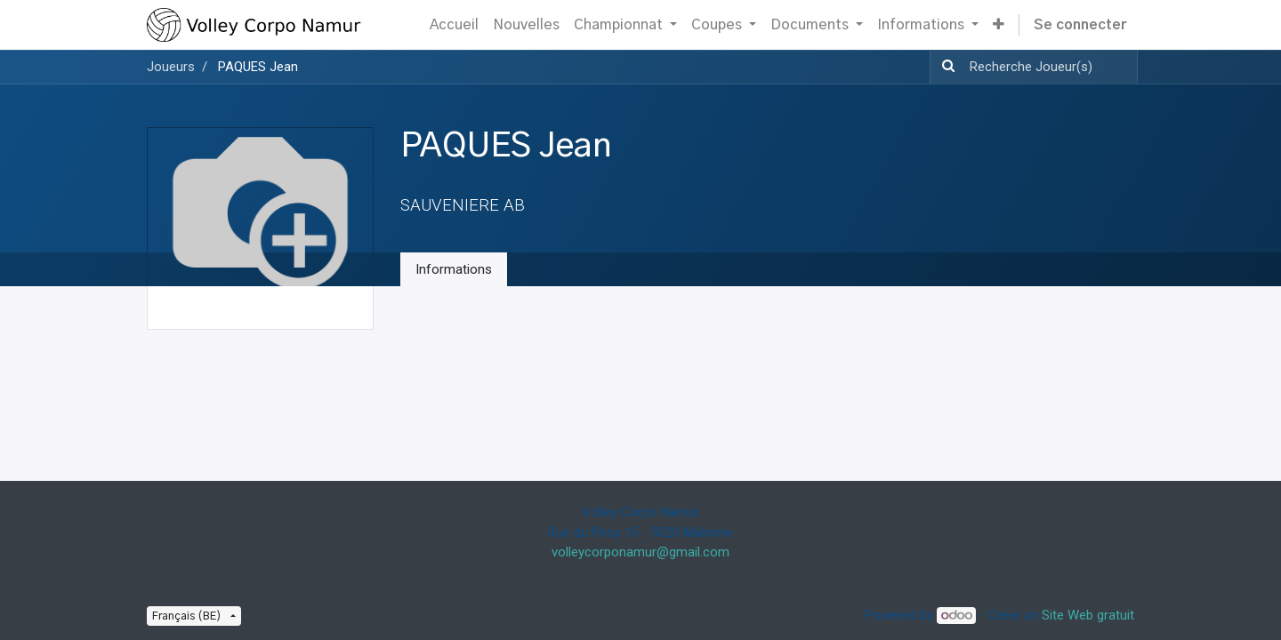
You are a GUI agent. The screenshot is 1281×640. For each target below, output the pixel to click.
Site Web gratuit (1088, 615)
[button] (998, 25)
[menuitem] (454, 25)
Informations (453, 269)
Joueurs (171, 67)
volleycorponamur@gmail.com (640, 552)
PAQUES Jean (258, 67)
